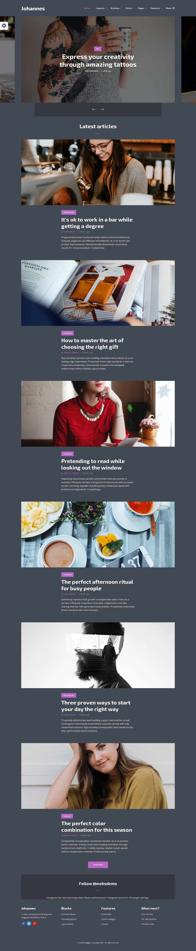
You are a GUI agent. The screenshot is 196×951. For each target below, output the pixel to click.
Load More (98, 864)
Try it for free (147, 914)
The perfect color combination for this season (96, 826)
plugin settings (141, 897)
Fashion (67, 816)
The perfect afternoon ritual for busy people (97, 584)
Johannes (33, 8)
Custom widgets (108, 919)
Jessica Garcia (70, 835)
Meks (88, 943)
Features (155, 8)
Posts (129, 8)
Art (97, 48)
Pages (141, 8)
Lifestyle (67, 333)
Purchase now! (147, 924)
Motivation (68, 212)
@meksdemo (105, 883)
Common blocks (68, 914)
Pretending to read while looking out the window (93, 464)
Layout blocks (67, 924)
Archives (115, 8)
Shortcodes (106, 914)
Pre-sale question (149, 919)
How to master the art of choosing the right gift (92, 343)
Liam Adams (70, 231)
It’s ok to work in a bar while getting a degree (97, 222)
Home (87, 8)
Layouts (100, 8)
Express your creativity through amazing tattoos (98, 60)
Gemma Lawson (71, 352)
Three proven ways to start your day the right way (95, 705)
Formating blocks (68, 919)
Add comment (91, 71)
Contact (104, 924)
